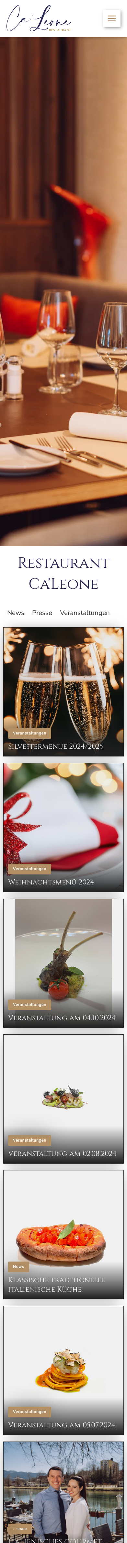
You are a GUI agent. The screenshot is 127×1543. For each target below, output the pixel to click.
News (18, 1266)
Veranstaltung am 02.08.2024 (62, 1153)
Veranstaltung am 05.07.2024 (61, 1425)
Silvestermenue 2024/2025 (55, 746)
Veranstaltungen (29, 733)
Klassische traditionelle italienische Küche (56, 1284)
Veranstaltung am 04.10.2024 (62, 1018)
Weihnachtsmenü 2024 (51, 882)
